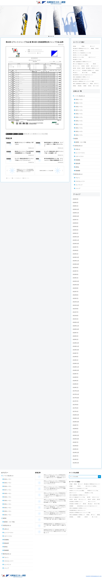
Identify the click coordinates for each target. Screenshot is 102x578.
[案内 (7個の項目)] (92, 84)
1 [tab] (48, 36)
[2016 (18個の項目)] (97, 71)
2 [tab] (50, 36)
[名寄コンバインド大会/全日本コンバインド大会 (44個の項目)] (86, 53)
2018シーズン (9, 133)
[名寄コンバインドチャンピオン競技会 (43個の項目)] (86, 55)
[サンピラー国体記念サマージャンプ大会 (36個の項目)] (82, 64)
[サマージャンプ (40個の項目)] (94, 57)
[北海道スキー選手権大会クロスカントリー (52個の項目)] (81, 49)
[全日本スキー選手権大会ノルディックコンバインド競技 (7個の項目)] (86, 81)
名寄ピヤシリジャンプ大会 (38, 133)
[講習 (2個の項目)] (85, 86)
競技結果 (21, 133)
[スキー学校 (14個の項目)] (86, 73)
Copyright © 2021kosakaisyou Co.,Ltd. (93, 576)
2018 (25, 133)
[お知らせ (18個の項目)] (77, 73)
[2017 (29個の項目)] (88, 66)
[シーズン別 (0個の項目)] (96, 86)
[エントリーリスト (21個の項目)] (77, 71)
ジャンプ (15, 133)
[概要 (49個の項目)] (93, 49)
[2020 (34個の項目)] (96, 64)
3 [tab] (51, 36)
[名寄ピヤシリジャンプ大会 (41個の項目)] (80, 57)
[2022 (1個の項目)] (90, 86)
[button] (99, 476)
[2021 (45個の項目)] (97, 49)
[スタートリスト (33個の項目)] (77, 66)
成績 (46, 133)
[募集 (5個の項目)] (75, 86)
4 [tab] (53, 36)
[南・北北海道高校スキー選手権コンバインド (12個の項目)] (86, 77)
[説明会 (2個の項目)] (80, 86)
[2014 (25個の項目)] (79, 68)
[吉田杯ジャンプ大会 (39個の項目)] (86, 60)
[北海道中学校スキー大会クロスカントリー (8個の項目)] (86, 79)
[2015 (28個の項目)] (75, 68)
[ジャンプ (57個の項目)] (95, 46)
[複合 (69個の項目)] (85, 46)
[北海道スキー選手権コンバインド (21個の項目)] (93, 68)
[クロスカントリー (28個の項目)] (95, 66)
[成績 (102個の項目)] (77, 46)
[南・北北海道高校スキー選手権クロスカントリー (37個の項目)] (86, 62)
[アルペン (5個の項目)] (97, 84)
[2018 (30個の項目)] (83, 66)
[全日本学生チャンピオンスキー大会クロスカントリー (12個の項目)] (86, 75)
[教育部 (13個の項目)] (96, 73)
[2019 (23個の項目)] (83, 68)
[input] (85, 476)
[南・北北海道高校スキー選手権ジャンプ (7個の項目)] (81, 84)
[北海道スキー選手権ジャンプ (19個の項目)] (88, 71)
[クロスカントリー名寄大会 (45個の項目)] (86, 51)
